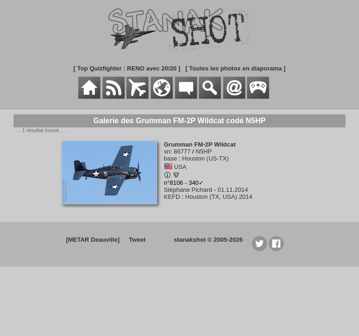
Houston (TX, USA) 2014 (218, 196)
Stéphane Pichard (188, 189)
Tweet (137, 239)
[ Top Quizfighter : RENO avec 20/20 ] (126, 68)
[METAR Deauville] (93, 239)
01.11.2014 (232, 189)
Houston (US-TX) (205, 158)
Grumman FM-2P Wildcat (200, 144)
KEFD (172, 196)
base (170, 158)
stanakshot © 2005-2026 (208, 239)
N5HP (203, 151)
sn (167, 151)
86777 (181, 151)
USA (180, 166)
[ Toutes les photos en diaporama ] (236, 68)
